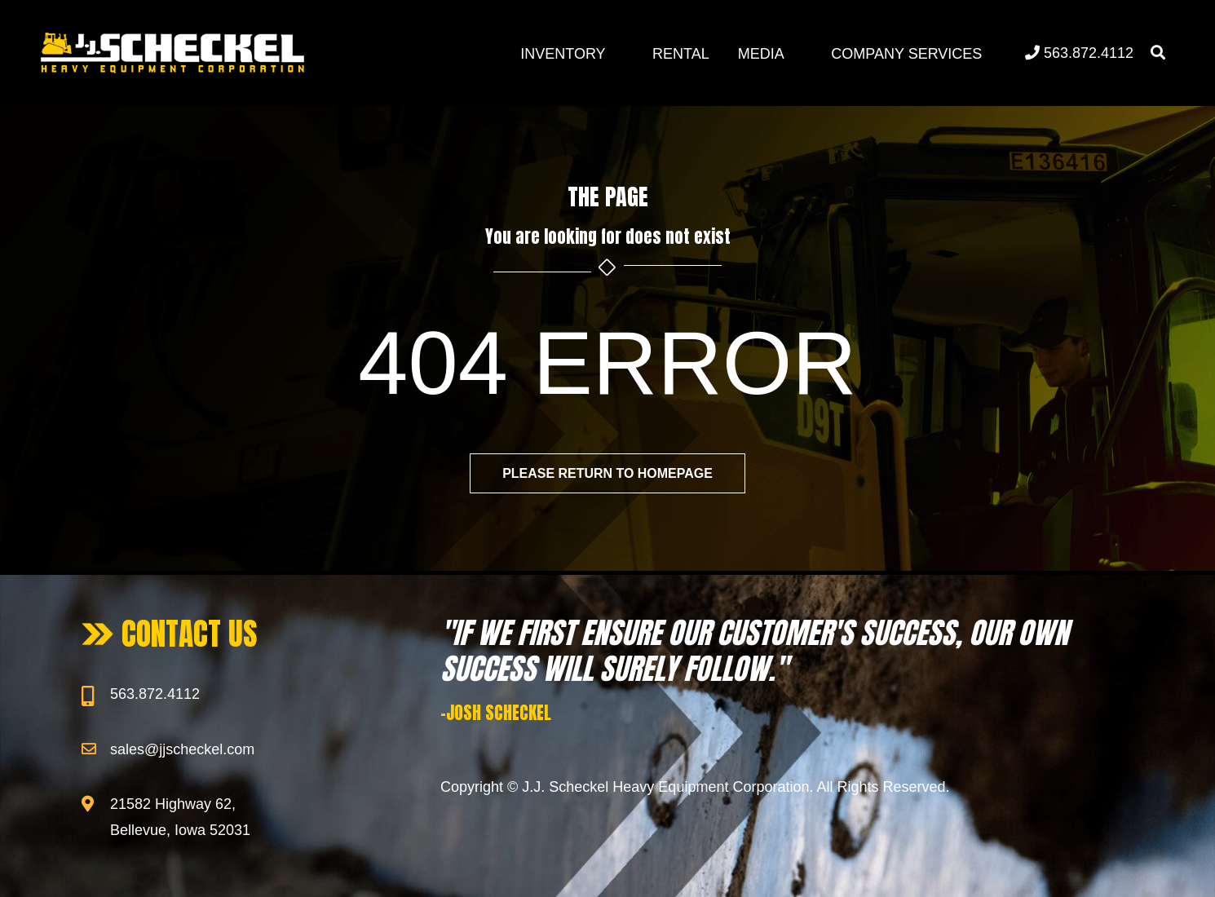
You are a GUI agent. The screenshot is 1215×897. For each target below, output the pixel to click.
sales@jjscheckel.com (182, 749)
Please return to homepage (607, 473)
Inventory (562, 54)
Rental (680, 54)
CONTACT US (190, 633)
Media (761, 54)
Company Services (906, 54)
